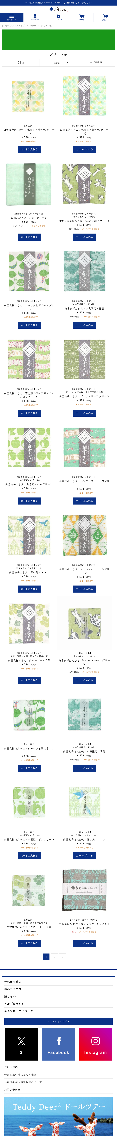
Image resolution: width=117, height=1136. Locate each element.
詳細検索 (96, 62)
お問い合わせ (12, 1089)
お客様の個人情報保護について (23, 1082)
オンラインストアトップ (13, 26)
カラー (33, 26)
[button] (71, 957)
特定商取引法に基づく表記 (20, 1074)
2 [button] (54, 956)
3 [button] (62, 956)
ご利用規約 (11, 1067)
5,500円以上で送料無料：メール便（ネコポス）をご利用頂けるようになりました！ (58, 3)
